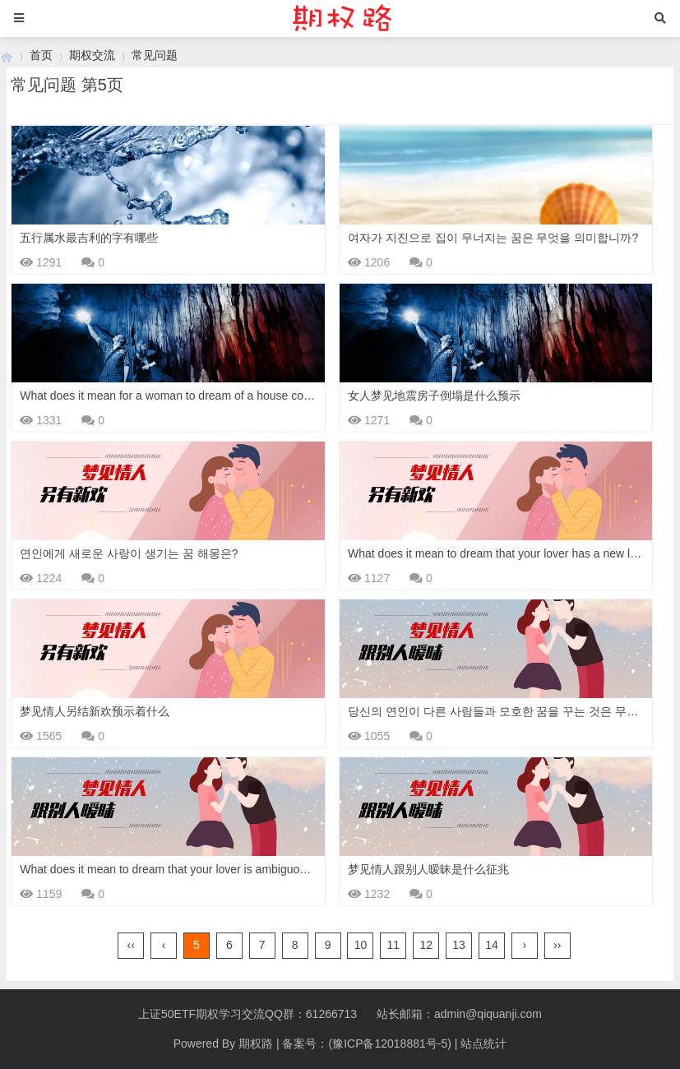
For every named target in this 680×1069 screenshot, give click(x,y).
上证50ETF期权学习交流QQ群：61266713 (247, 1013)
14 (491, 944)
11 (393, 944)
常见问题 (155, 55)
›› (557, 944)
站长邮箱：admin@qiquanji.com (459, 1013)
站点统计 (483, 1043)
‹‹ (131, 944)
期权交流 (92, 55)
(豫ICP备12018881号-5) (389, 1043)
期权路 (255, 1043)
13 (458, 944)
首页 (41, 55)
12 (426, 944)
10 (361, 944)
